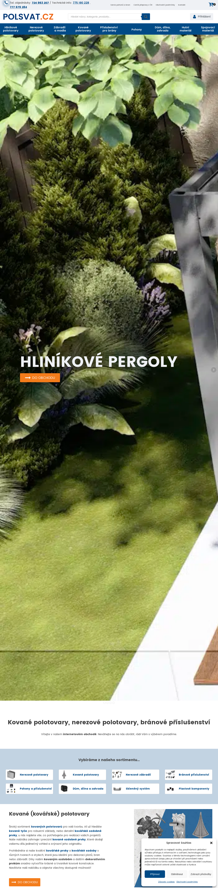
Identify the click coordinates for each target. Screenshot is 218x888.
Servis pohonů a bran (120, 4)
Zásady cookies (166, 881)
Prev (4, 370)
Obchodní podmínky (187, 881)
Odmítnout (177, 874)
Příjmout (155, 874)
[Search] (146, 16)
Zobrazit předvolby (201, 874)
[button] (211, 843)
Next (213, 370)
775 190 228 (81, 3)
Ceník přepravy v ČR (143, 4)
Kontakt (181, 4)
